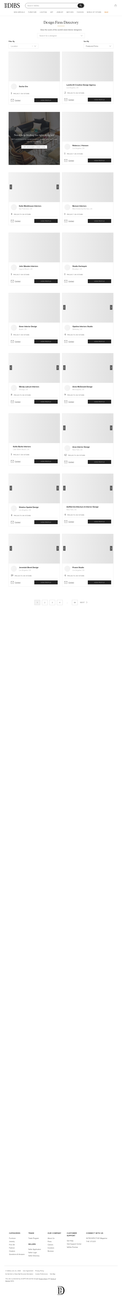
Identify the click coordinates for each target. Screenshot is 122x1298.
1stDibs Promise (72, 1247)
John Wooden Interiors (28, 266)
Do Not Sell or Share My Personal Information (19, 1274)
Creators (12, 1251)
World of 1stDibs (94, 12)
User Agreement (28, 1271)
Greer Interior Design (28, 326)
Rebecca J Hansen (80, 145)
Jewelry (59, 12)
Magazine (96, 1238)
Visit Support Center (74, 1244)
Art (51, 12)
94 (75, 602)
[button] (83, 36)
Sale (106, 12)
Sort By (86, 41)
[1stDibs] (12, 5)
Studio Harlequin (79, 266)
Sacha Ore (23, 86)
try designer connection (34, 147)
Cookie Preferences (41, 1274)
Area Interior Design (81, 447)
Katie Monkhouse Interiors (30, 206)
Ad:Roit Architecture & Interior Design (82, 506)
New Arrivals (19, 12)
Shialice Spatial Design (29, 507)
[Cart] (115, 6)
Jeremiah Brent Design (28, 567)
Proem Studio (78, 567)
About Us (51, 1238)
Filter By (12, 41)
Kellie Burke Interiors (22, 446)
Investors (51, 1248)
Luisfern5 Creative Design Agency (81, 85)
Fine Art (12, 1244)
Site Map (52, 1274)
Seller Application (34, 1249)
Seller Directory (33, 1256)
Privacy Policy (39, 1271)
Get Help (70, 1241)
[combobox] (61, 35)
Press (49, 1241)
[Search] (52, 5)
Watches (70, 12)
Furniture (32, 12)
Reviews (51, 1251)
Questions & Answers (17, 1254)
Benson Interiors (79, 206)
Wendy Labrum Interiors (29, 386)
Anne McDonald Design (82, 386)
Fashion (80, 12)
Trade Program (33, 1238)
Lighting (43, 12)
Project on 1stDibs (20, 94)
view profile (46, 100)
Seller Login (32, 1252)
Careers (50, 1244)
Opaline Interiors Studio (82, 326)
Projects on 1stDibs (74, 93)
